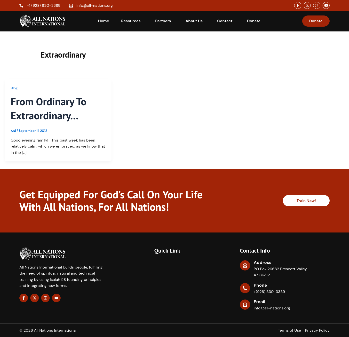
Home (103, 20)
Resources (131, 20)
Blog (14, 88)
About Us (194, 20)
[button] (132, 21)
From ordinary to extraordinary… (49, 108)
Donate (254, 20)
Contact (224, 20)
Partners (163, 20)
